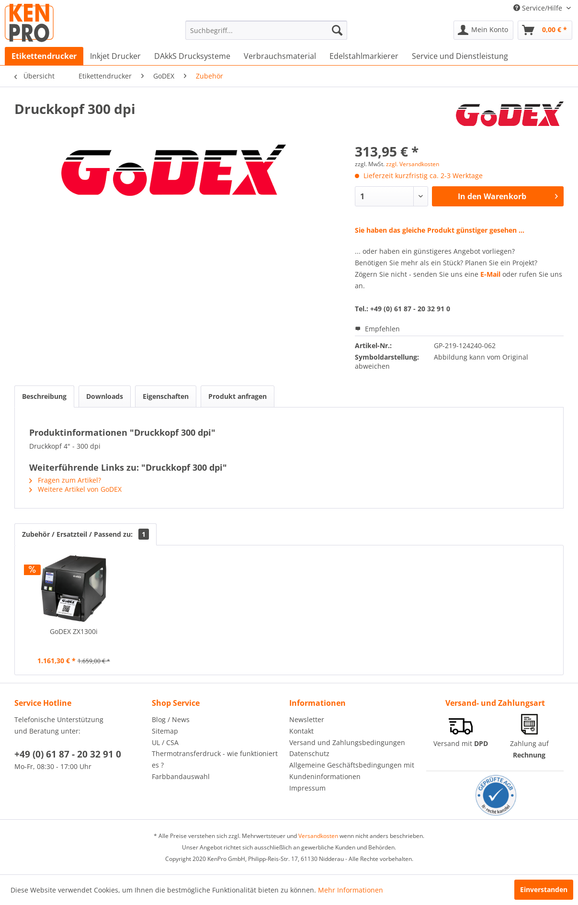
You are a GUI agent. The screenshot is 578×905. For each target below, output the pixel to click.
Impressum (307, 787)
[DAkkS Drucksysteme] (192, 56)
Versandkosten (318, 836)
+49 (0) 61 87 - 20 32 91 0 (67, 754)
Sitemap (165, 730)
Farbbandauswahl (181, 776)
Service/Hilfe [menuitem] (538, 7)
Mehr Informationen (350, 889)
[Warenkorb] (545, 30)
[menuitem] (266, 30)
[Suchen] (337, 30)
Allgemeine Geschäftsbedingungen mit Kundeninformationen (351, 770)
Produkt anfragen (237, 396)
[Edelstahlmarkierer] (364, 56)
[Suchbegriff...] (266, 30)
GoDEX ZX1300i (74, 631)
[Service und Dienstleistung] (460, 56)
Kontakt (301, 730)
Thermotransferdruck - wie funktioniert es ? (215, 759)
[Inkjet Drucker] (115, 56)
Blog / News (171, 719)
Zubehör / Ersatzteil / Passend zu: (85, 534)
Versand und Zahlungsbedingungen (347, 742)
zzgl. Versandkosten (412, 164)
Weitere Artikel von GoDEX (75, 489)
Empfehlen (377, 328)
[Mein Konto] (483, 30)
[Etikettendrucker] (44, 56)
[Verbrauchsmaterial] (280, 56)
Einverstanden (543, 889)
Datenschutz (309, 753)
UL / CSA (165, 742)
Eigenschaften (166, 396)
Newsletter (306, 719)
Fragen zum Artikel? (65, 480)
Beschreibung (44, 396)
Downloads (104, 396)
